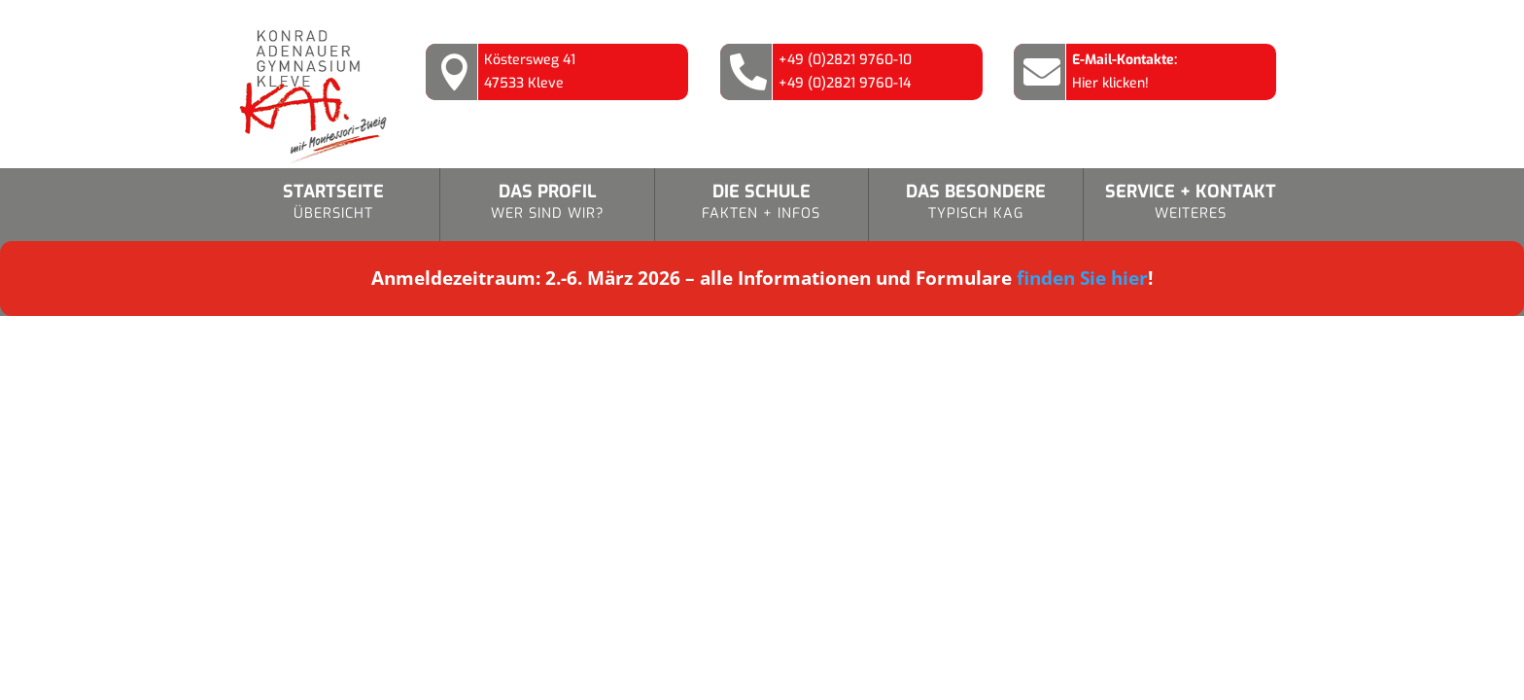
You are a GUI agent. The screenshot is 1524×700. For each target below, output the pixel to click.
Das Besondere (975, 203)
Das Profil (546, 203)
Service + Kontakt (1191, 203)
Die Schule (761, 203)
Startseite (332, 203)
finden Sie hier (1082, 278)
